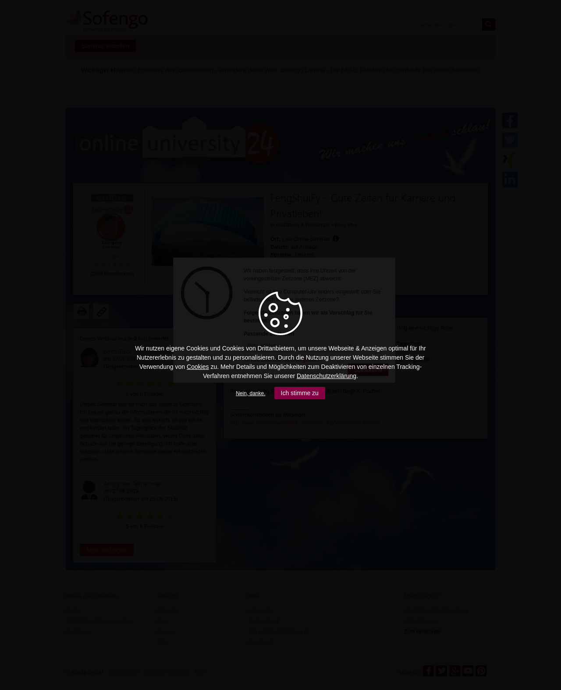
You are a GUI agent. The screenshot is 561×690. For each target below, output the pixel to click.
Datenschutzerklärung (326, 375)
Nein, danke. (250, 393)
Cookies (198, 366)
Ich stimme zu (300, 392)
